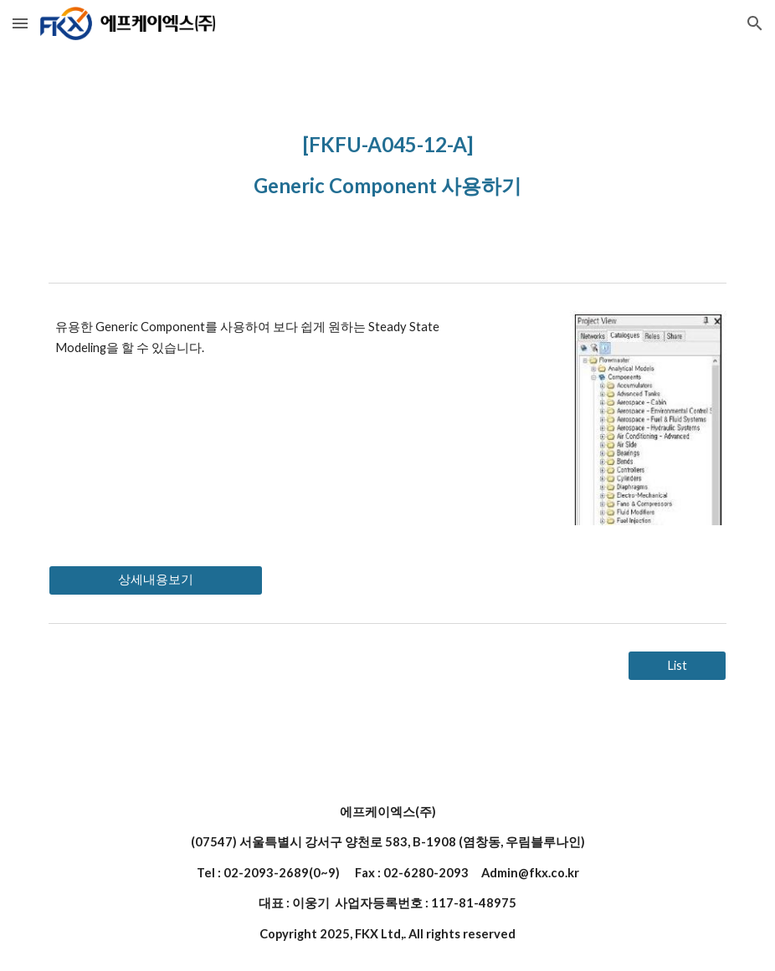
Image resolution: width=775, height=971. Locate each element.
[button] (20, 23)
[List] (677, 665)
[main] (387, 161)
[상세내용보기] (155, 580)
